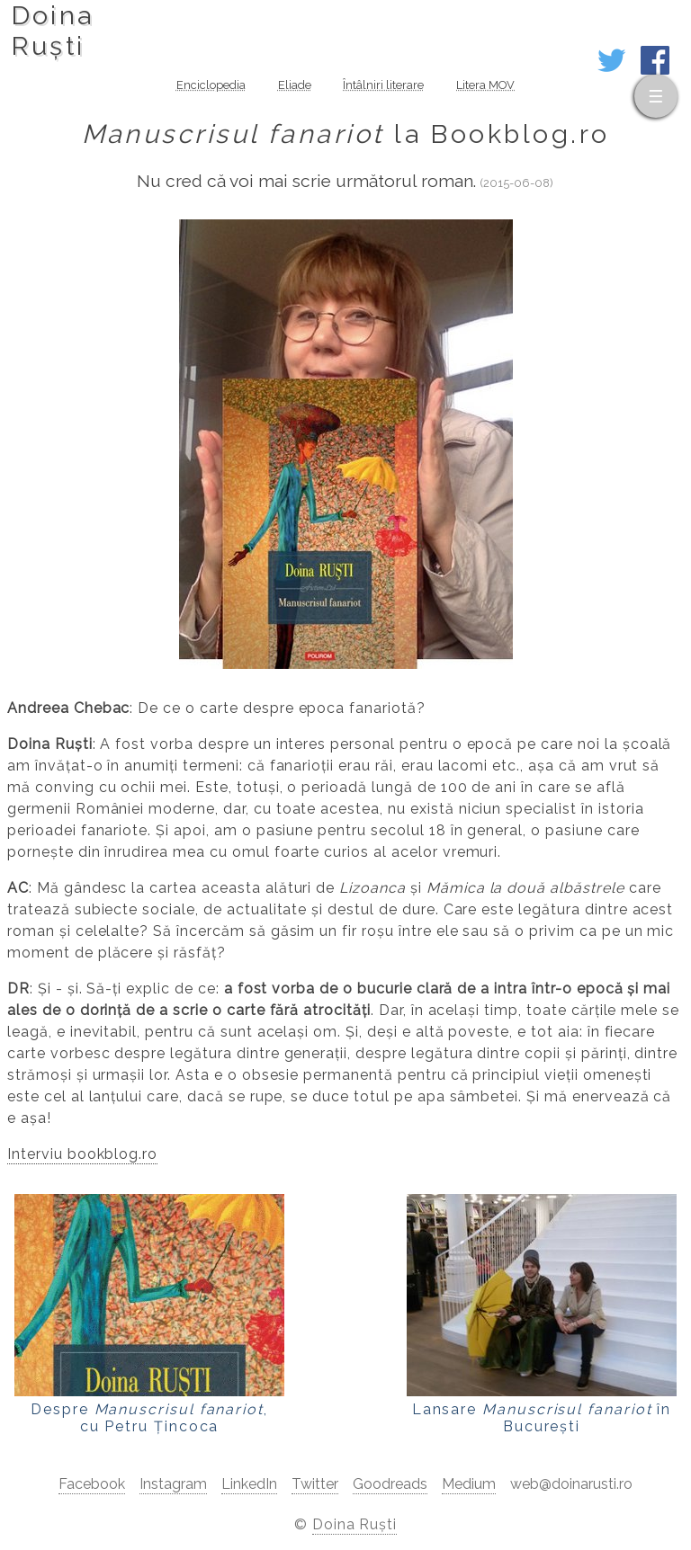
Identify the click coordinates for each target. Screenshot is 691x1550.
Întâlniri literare (383, 85)
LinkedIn (249, 1483)
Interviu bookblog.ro (82, 1153)
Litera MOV (485, 85)
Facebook (91, 1483)
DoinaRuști (52, 30)
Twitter (315, 1483)
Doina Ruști (355, 1524)
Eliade (294, 85)
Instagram (173, 1483)
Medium (469, 1483)
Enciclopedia (211, 85)
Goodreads (390, 1483)
